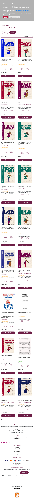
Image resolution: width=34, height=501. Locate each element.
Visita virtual (17, 452)
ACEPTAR (5, 17)
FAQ (17, 454)
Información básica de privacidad (16, 475)
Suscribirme (24, 472)
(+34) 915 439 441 (17, 438)
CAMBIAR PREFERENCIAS (14, 17)
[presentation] (10, 479)
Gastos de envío (17, 451)
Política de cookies (17, 448)
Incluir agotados (4, 36)
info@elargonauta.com (17, 439)
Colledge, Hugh (20, 62)
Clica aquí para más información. (23, 10)
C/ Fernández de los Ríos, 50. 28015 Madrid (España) (17, 437)
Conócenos (17, 447)
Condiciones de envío (17, 450)
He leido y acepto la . (12, 475)
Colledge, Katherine (4, 62)
